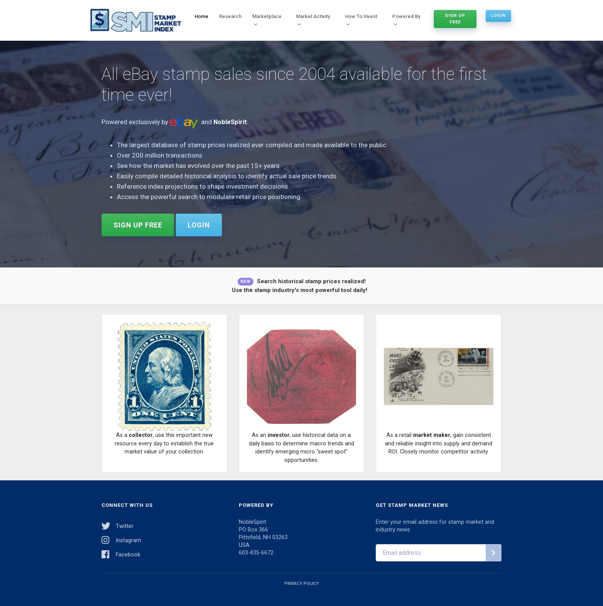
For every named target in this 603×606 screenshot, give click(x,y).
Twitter (117, 525)
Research (230, 16)
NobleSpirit (230, 122)
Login (498, 15)
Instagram (121, 539)
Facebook (121, 553)
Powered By (406, 19)
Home (201, 16)
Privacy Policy (301, 582)
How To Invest (361, 19)
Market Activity (313, 19)
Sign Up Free (455, 18)
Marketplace (267, 19)
